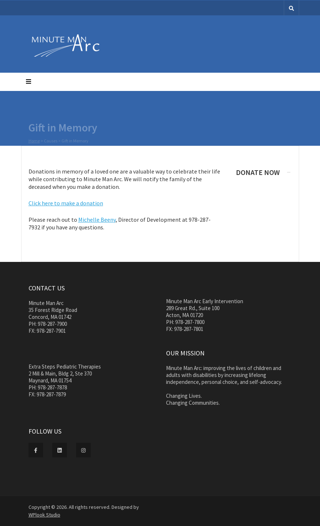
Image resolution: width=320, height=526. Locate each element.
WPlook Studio (44, 514)
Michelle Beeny (97, 219)
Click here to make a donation (66, 203)
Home (34, 141)
